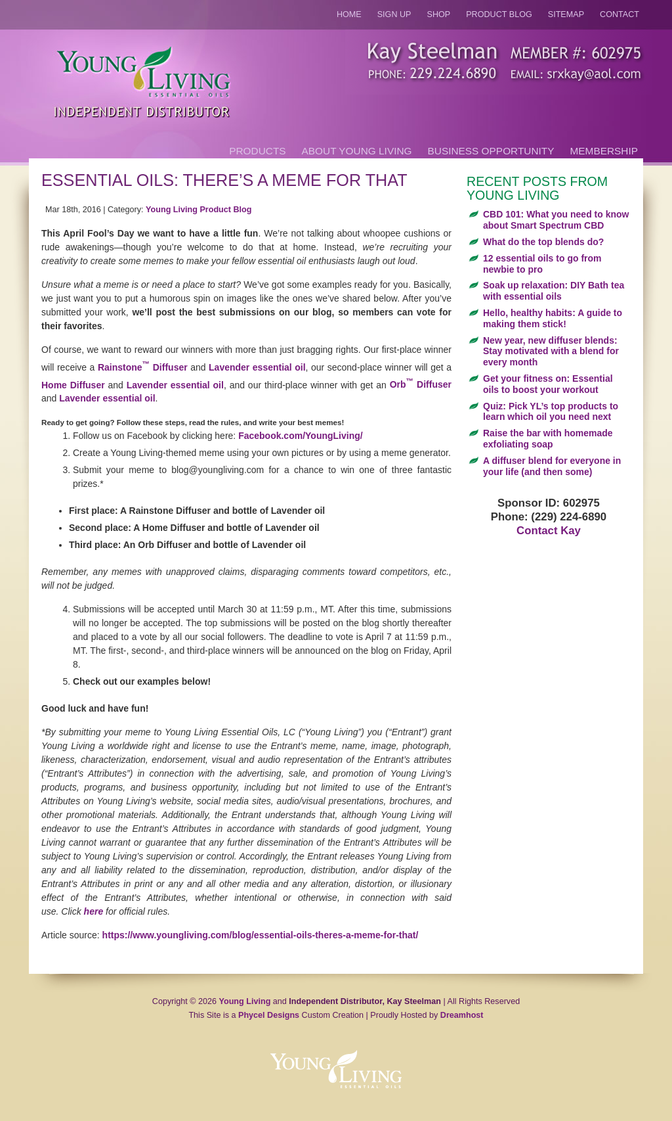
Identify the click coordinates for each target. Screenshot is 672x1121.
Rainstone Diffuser (143, 367)
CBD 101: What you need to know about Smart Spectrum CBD (556, 220)
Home (349, 14)
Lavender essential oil (257, 367)
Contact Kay (548, 530)
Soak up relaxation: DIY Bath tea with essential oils (553, 291)
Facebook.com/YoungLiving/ (300, 435)
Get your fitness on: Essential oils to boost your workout (548, 384)
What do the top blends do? (543, 242)
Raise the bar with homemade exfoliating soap (548, 438)
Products (257, 150)
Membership (604, 150)
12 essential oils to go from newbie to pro (542, 264)
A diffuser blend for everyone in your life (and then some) (552, 466)
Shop (439, 14)
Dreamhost (462, 1015)
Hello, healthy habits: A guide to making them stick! (552, 318)
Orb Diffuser (421, 384)
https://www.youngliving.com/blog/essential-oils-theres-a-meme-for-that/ (260, 935)
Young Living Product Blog (198, 209)
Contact (619, 14)
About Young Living (357, 150)
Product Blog (499, 14)
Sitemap (566, 14)
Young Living (245, 1001)
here (94, 911)
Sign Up (394, 14)
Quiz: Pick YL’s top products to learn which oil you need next (550, 412)
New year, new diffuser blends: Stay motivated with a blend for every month (551, 351)
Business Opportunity (491, 150)
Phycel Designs (268, 1015)
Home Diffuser (73, 384)
